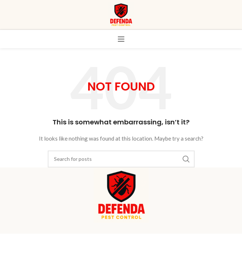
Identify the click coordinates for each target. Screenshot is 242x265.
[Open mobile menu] (121, 39)
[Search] (121, 159)
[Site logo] (121, 14)
